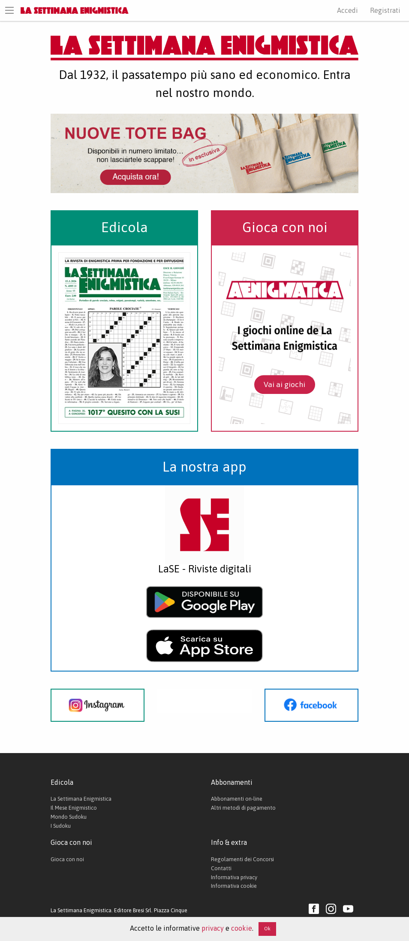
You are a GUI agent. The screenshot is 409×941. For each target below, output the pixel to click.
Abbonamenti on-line (236, 799)
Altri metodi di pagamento (243, 808)
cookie (241, 928)
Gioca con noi (285, 227)
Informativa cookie (234, 886)
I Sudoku (61, 826)
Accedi (347, 10)
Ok (267, 929)
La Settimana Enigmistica (81, 799)
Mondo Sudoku (69, 817)
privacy (212, 928)
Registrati (385, 10)
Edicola (124, 227)
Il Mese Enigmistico (74, 808)
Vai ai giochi (284, 384)
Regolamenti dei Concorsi (242, 859)
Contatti (221, 868)
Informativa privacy (234, 877)
